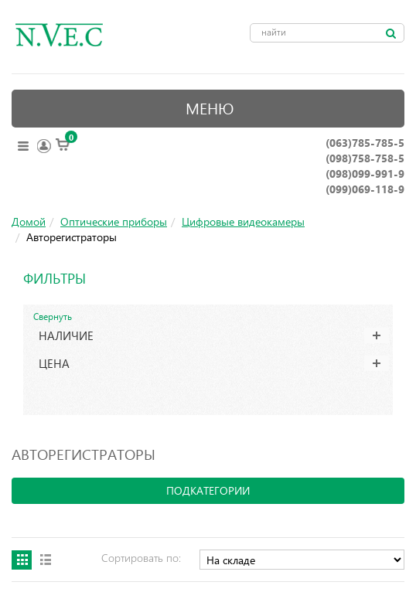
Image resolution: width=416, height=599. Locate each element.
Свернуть (52, 316)
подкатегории (208, 490)
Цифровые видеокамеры (243, 221)
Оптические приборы (113, 221)
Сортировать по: (141, 557)
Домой (29, 221)
